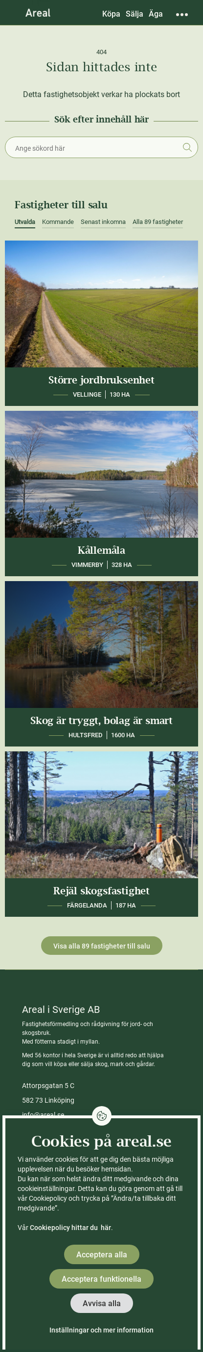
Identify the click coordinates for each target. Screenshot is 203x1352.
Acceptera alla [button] (101, 1254)
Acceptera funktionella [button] (101, 1279)
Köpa (111, 14)
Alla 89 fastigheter (158, 221)
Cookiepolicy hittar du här (70, 1227)
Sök (187, 147)
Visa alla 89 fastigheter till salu (101, 946)
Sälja (134, 14)
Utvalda (25, 221)
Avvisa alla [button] (102, 1303)
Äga (156, 14)
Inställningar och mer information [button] (101, 1330)
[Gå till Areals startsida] (37, 12)
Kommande (58, 221)
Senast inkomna (103, 221)
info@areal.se (43, 1115)
